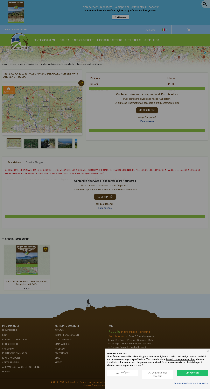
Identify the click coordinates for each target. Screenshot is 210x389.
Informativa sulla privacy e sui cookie (191, 383)
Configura (123, 373)
